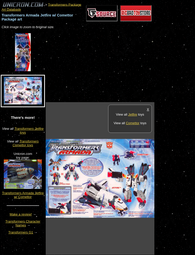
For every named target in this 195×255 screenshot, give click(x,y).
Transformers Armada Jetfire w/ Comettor (23, 195)
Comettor (132, 123)
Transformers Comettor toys (26, 143)
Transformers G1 (20, 232)
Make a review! (21, 214)
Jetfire (132, 114)
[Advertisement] (105, 65)
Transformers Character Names (22, 223)
